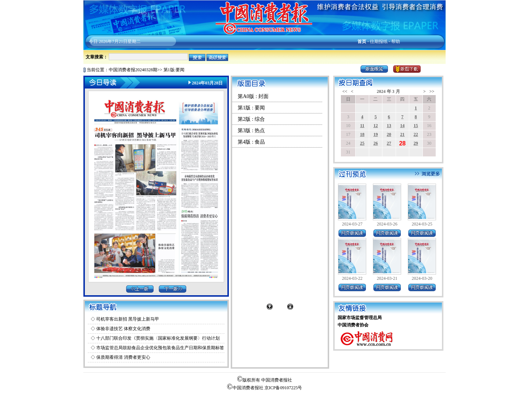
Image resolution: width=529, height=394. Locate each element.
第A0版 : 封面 (253, 96)
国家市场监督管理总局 (360, 317)
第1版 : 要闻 (251, 108)
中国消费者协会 (353, 325)
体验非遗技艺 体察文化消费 (123, 328)
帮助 (395, 41)
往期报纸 (379, 41)
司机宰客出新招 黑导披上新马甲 (127, 319)
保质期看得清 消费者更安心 (123, 357)
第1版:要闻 (173, 69)
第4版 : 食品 (251, 142)
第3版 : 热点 (251, 130)
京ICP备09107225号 (283, 387)
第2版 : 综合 (251, 119)
